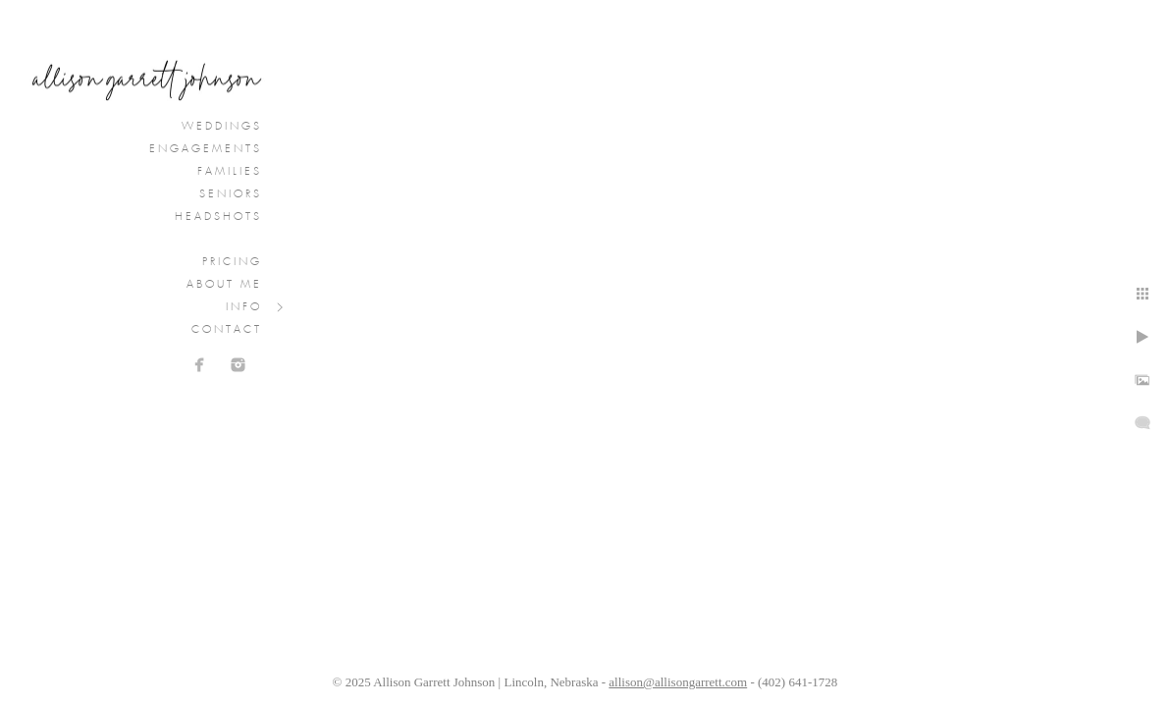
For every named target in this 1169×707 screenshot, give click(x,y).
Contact (226, 330)
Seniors (230, 194)
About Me (224, 285)
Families (229, 172)
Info (244, 307)
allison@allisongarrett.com (678, 682)
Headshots (218, 217)
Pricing (232, 262)
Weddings (222, 127)
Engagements (205, 149)
